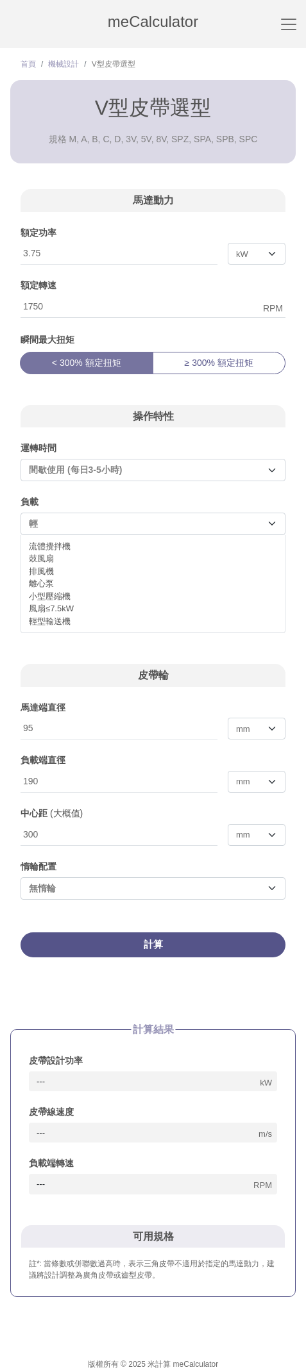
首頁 (28, 64)
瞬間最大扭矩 (47, 339)
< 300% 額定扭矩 (86, 363)
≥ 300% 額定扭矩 (219, 363)
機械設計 (63, 64)
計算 (153, 944)
